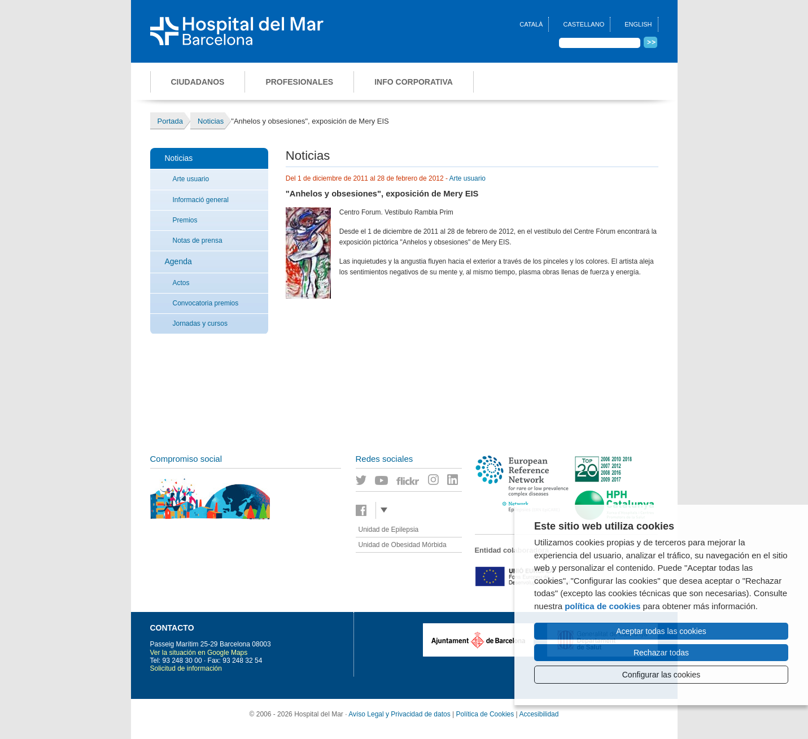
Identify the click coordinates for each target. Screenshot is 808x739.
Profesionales (299, 81)
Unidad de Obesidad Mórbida (403, 545)
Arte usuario (191, 179)
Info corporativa (413, 81)
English (638, 24)
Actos (181, 283)
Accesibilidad (538, 714)
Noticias (179, 158)
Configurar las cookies (661, 674)
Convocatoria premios (206, 303)
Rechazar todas (661, 652)
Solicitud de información (186, 668)
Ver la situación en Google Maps (199, 653)
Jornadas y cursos (200, 323)
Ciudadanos (198, 81)
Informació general (201, 200)
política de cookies (602, 606)
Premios (185, 220)
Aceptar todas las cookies (661, 631)
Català (531, 24)
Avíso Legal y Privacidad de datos (399, 714)
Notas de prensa (197, 240)
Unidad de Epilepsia (389, 530)
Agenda (178, 261)
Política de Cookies (485, 714)
